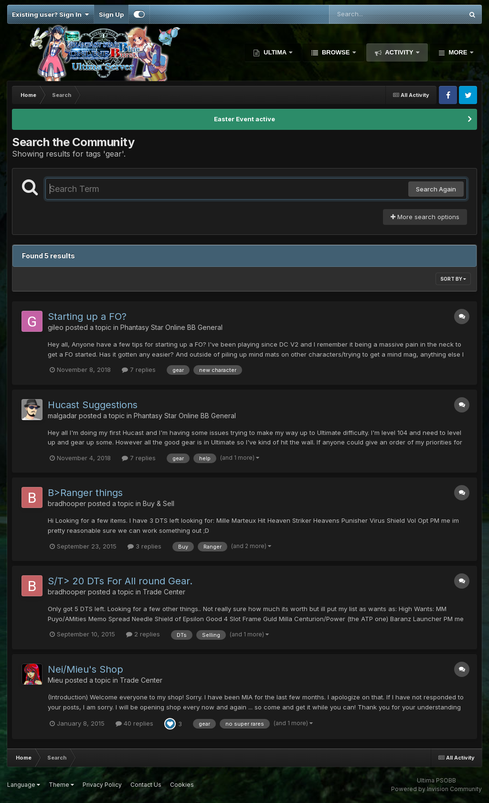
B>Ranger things (85, 492)
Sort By (453, 279)
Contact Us (145, 784)
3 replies (144, 546)
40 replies (134, 723)
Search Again (436, 189)
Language (23, 784)
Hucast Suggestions (93, 405)
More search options (425, 217)
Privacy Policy (102, 784)
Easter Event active (244, 119)
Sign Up (111, 14)
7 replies (139, 369)
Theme (61, 784)
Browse (335, 52)
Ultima (275, 52)
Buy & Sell (158, 503)
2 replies (143, 634)
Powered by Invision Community (436, 788)
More (458, 52)
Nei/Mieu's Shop (85, 669)
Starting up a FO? (87, 316)
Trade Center (164, 592)
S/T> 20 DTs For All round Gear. (120, 581)
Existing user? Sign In (50, 14)
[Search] (370, 14)
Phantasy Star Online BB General (171, 327)
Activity (399, 52)
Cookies (182, 784)
